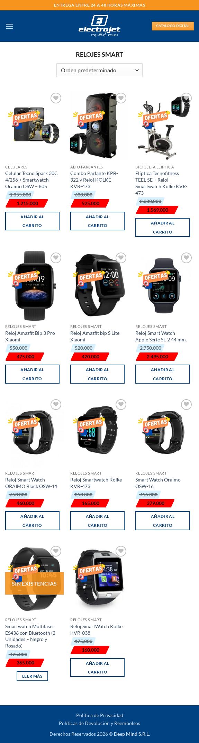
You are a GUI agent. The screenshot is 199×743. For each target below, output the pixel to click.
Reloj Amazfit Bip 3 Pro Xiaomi (30, 336)
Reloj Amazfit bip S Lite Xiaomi (94, 336)
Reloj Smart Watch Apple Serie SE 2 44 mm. (161, 336)
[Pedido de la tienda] (99, 70)
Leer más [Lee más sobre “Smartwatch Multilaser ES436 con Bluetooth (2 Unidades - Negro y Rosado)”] (32, 676)
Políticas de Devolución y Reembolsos (99, 723)
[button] (9, 26)
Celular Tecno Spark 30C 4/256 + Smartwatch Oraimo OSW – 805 (31, 179)
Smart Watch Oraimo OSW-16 (158, 483)
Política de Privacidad (99, 715)
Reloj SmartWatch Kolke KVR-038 (96, 629)
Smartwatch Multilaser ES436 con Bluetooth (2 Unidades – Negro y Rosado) (30, 636)
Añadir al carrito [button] (32, 221)
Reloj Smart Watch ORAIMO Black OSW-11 (31, 483)
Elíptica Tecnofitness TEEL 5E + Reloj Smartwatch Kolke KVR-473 (161, 182)
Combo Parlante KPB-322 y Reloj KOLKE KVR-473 (94, 179)
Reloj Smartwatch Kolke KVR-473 (96, 483)
